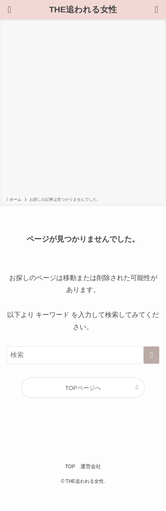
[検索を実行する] (151, 355)
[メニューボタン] (156, 9)
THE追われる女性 (83, 10)
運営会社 (90, 466)
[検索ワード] (83, 355)
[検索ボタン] (9, 9)
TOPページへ (83, 387)
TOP (70, 466)
